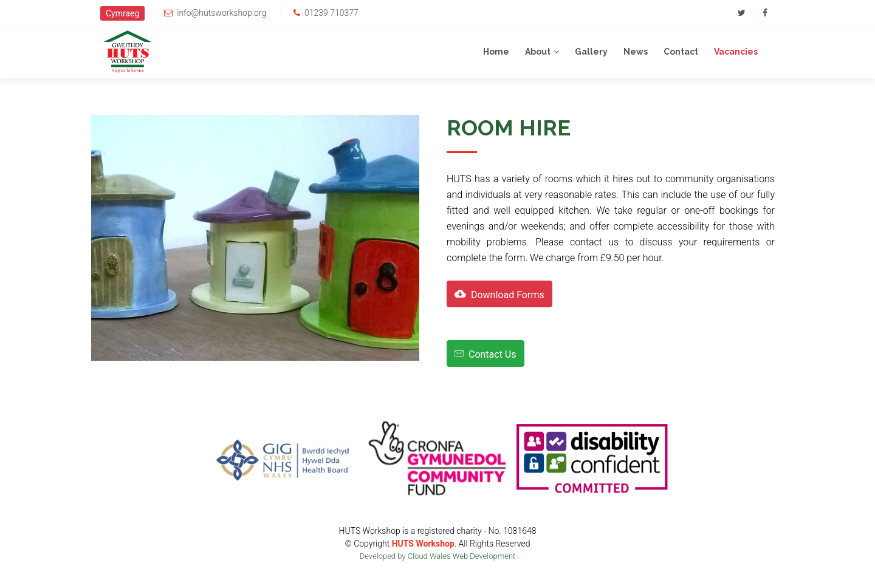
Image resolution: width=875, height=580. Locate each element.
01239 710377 (331, 13)
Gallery (591, 51)
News (635, 51)
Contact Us (485, 353)
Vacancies (736, 51)
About (538, 51)
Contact (681, 51)
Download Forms (499, 294)
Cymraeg (122, 13)
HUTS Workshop (423, 543)
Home (496, 51)
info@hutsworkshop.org (221, 13)
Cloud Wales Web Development (462, 556)
